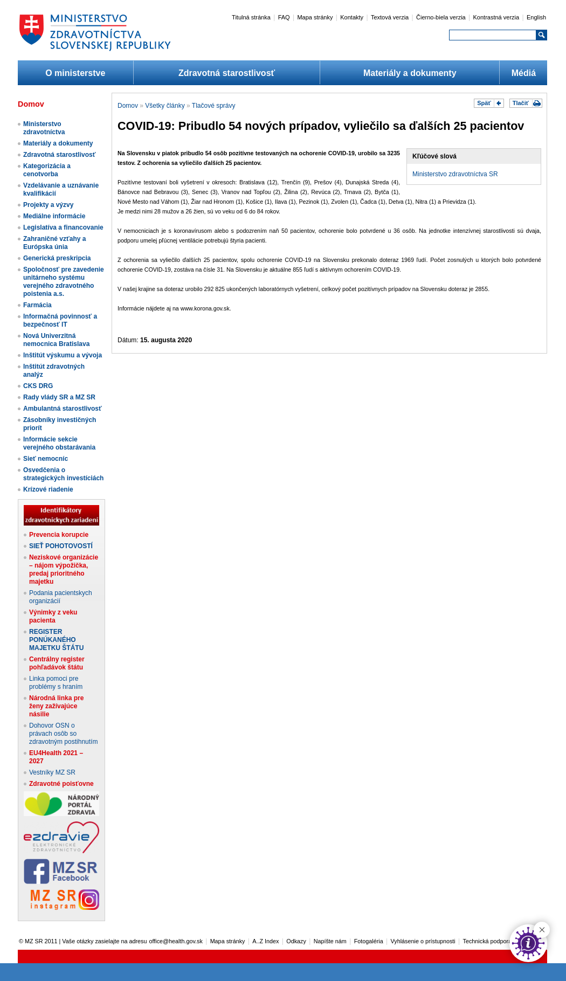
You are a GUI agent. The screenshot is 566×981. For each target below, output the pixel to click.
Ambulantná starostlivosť (62, 408)
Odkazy (296, 941)
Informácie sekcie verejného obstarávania (59, 443)
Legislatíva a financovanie (63, 227)
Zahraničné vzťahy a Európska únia (54, 243)
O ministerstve (75, 73)
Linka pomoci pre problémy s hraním (55, 682)
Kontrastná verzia (496, 17)
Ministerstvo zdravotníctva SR (455, 174)
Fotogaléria (368, 941)
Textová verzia (390, 17)
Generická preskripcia (57, 258)
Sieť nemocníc (45, 458)
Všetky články (164, 105)
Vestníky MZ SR (52, 772)
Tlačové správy (214, 105)
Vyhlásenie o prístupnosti (423, 941)
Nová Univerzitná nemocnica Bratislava (56, 340)
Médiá (524, 73)
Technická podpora (487, 941)
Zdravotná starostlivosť (226, 73)
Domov (128, 105)
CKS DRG (38, 386)
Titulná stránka (251, 17)
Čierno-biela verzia (441, 17)
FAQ (284, 17)
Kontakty (351, 17)
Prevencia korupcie (58, 534)
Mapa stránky (315, 17)
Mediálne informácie (54, 216)
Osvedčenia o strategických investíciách (63, 474)
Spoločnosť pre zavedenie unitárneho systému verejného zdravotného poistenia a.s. (63, 282)
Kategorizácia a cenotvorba (47, 170)
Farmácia (37, 305)
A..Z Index (265, 941)
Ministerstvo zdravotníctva (44, 128)
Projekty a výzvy (48, 205)
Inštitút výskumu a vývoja (62, 355)
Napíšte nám (330, 941)
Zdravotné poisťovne (61, 783)
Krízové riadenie (48, 489)
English (536, 17)
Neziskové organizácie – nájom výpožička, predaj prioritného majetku (63, 569)
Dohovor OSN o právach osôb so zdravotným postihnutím (63, 733)
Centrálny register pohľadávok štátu (57, 663)
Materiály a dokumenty (410, 73)
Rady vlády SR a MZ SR (59, 397)
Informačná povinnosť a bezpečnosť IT (60, 320)
